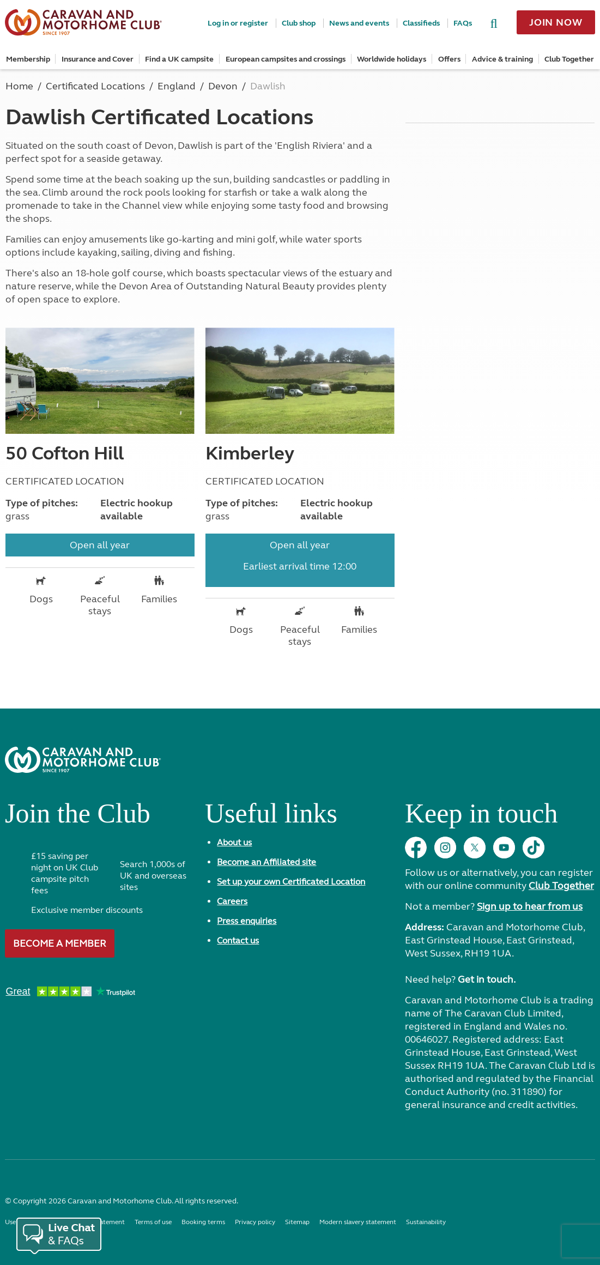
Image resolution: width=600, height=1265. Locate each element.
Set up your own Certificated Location (291, 881)
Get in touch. (487, 979)
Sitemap (297, 1222)
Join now (556, 22)
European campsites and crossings (286, 59)
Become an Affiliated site (266, 862)
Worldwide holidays (391, 59)
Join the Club (77, 817)
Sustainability (426, 1222)
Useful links (271, 817)
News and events (359, 23)
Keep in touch (481, 817)
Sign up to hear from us (530, 906)
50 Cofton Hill (64, 453)
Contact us (238, 940)
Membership (28, 59)
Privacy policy (255, 1222)
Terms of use (153, 1222)
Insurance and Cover (98, 59)
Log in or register (238, 23)
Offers (449, 59)
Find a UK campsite (179, 59)
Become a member (59, 943)
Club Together (569, 59)
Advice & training (502, 59)
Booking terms (203, 1222)
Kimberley (249, 453)
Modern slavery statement (357, 1222)
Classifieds (421, 23)
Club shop (299, 23)
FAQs (462, 23)
